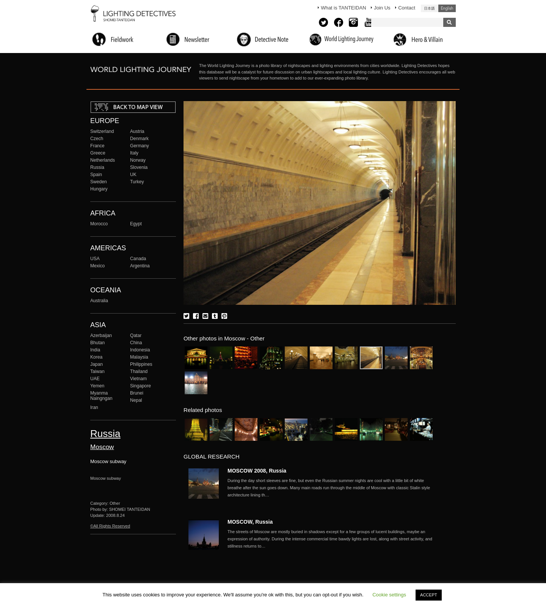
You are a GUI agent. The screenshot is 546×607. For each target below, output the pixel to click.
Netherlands (102, 160)
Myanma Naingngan (101, 395)
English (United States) (447, 8)
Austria (137, 131)
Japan (96, 364)
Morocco (99, 223)
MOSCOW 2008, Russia (257, 471)
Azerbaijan (101, 335)
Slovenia (138, 167)
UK (133, 174)
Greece (97, 153)
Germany (139, 145)
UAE (95, 378)
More (330, 487)
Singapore (140, 386)
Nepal (136, 400)
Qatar (135, 335)
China (136, 342)
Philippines (141, 364)
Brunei (136, 393)
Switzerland (102, 131)
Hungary (99, 189)
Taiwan (97, 371)
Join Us (382, 8)
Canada (138, 258)
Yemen (97, 386)
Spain (96, 174)
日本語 (429, 8)
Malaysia (139, 357)
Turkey (137, 181)
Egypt (136, 223)
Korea (96, 357)
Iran (94, 407)
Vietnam (138, 378)
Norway (138, 160)
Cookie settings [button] (389, 595)
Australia (99, 300)
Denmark (139, 138)
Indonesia (140, 350)
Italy (134, 153)
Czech (96, 138)
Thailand (138, 371)
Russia (97, 167)
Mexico (97, 265)
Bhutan (97, 342)
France (97, 145)
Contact (406, 8)
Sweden (98, 181)
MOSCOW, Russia (250, 522)
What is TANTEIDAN (343, 8)
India (95, 350)
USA (95, 258)
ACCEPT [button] (428, 595)
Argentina (140, 265)
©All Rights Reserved (110, 526)
